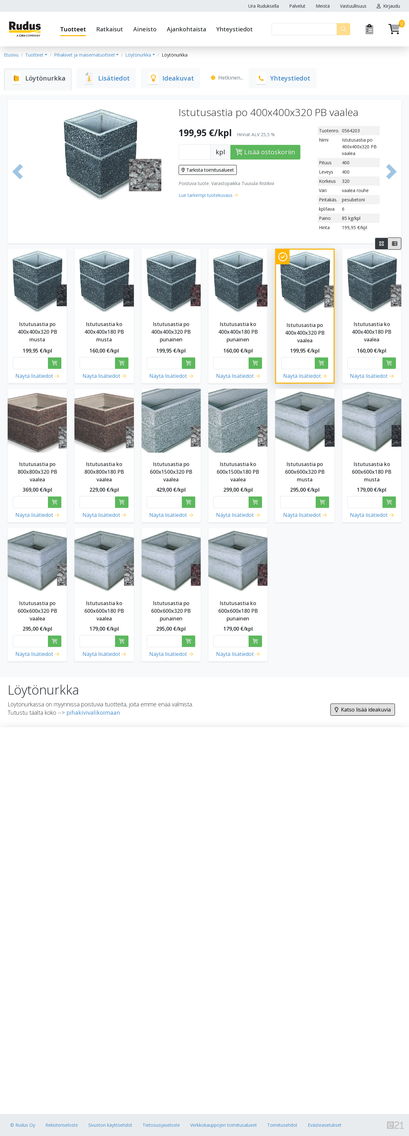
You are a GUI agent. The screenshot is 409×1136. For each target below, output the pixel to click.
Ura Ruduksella (263, 6)
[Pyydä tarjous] (369, 29)
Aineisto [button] (145, 29)
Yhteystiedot (234, 29)
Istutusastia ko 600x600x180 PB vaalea (104, 611)
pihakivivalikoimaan (93, 712)
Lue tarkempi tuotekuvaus (206, 195)
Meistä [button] (323, 6)
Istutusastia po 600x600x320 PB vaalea (37, 611)
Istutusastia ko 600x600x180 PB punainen (238, 611)
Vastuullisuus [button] (353, 6)
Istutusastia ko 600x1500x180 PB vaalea (238, 472)
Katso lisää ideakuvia (363, 709)
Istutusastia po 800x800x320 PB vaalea (37, 472)
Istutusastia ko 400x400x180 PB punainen (238, 332)
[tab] (38, 79)
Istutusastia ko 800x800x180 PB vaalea (104, 472)
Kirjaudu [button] (388, 6)
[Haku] (304, 29)
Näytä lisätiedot (34, 375)
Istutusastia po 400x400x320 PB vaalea (305, 333)
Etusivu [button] (11, 55)
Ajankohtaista (186, 29)
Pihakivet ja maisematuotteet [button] (84, 55)
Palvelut (297, 6)
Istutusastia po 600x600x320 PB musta (305, 472)
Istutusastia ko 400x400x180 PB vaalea (371, 332)
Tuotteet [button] (73, 29)
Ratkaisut (109, 29)
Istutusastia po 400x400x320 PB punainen (171, 332)
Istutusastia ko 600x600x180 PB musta (371, 472)
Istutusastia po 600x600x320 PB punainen (171, 611)
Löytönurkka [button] (138, 55)
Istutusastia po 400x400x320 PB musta (37, 332)
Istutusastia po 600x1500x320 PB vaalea (171, 472)
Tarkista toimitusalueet (207, 170)
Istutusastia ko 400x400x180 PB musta (104, 332)
